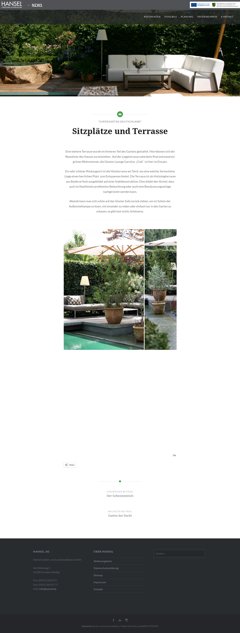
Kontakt (227, 16)
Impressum (100, 582)
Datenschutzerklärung (106, 568)
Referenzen (152, 16)
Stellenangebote (103, 561)
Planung (187, 16)
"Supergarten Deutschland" (120, 121)
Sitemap (98, 575)
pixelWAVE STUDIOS (147, 626)
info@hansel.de (47, 588)
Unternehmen (207, 16)
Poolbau (170, 16)
